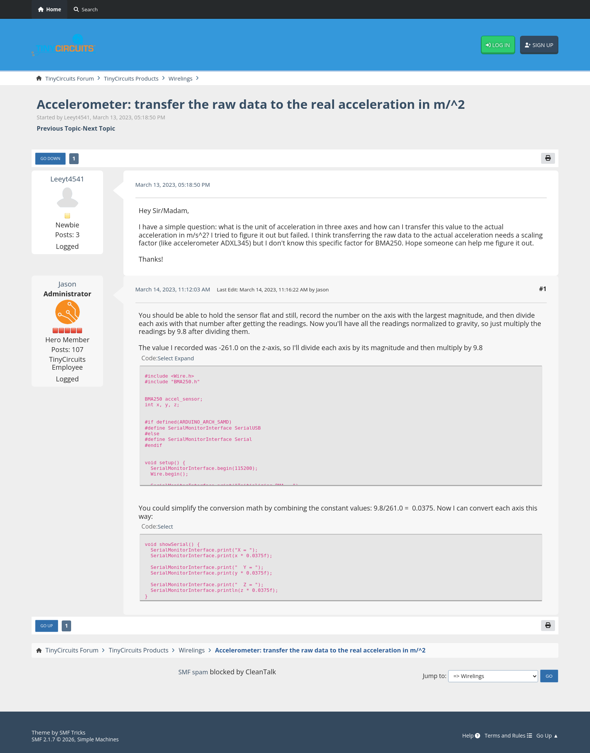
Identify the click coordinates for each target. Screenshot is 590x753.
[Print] (547, 160)
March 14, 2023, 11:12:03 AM (176, 291)
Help (464, 736)
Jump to (434, 678)
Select (166, 359)
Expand (186, 359)
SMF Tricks (73, 732)
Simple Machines (103, 739)
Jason (67, 285)
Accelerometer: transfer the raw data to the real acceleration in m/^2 (271, 104)
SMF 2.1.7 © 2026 (55, 739)
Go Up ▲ (546, 736)
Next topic (99, 129)
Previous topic (59, 129)
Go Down (52, 160)
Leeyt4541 (67, 180)
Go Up (48, 628)
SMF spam (193, 674)
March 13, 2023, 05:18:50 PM (176, 186)
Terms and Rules (504, 736)
